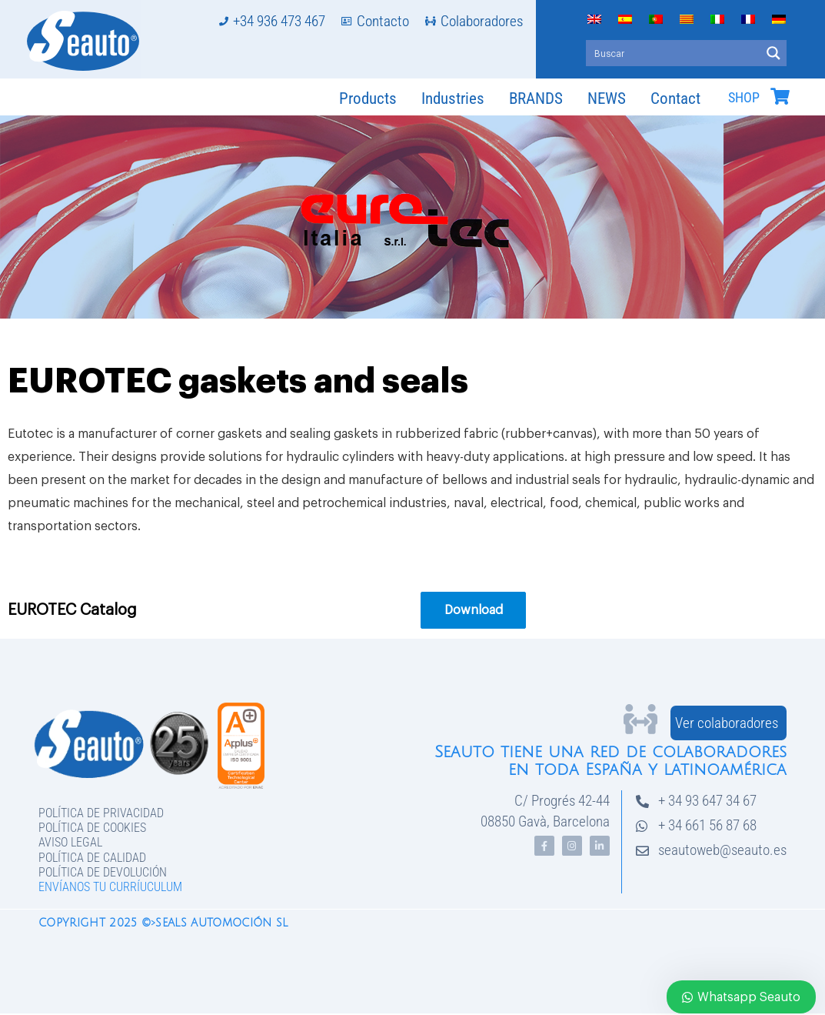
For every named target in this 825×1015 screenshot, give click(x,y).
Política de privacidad (101, 813)
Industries (452, 98)
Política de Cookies (92, 827)
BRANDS (536, 98)
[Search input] (673, 53)
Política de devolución (102, 872)
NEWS (606, 98)
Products (368, 98)
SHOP (744, 97)
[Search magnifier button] (773, 53)
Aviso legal (70, 842)
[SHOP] (779, 96)
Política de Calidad (92, 857)
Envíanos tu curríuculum (110, 887)
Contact (675, 98)
